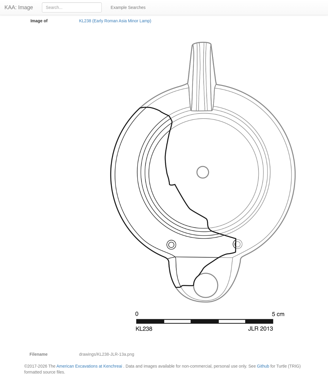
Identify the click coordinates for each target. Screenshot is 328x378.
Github (263, 366)
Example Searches (128, 7)
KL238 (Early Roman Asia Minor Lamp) (115, 20)
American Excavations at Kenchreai (89, 366)
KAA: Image (18, 7)
